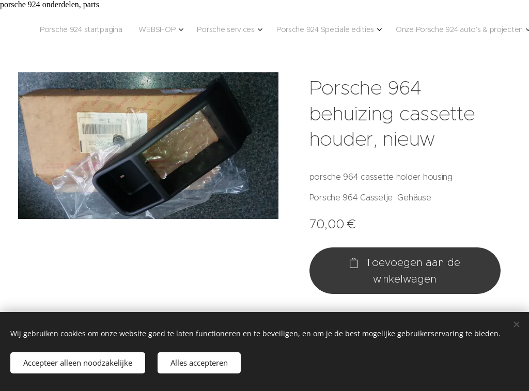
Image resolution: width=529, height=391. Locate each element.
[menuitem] (90, 30)
